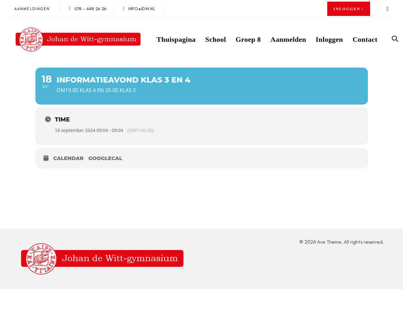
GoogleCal (105, 158)
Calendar (68, 158)
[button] (349, 9)
